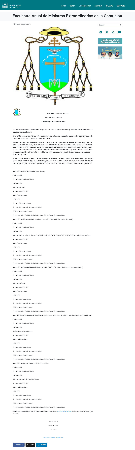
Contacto (121, 6)
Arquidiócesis (85, 6)
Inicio (63, 6)
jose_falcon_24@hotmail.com (64, 411)
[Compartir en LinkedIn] (41, 445)
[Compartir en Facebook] (19, 445)
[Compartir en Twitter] (30, 445)
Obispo (72, 6)
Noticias (98, 6)
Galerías (109, 6)
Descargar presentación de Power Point (53, 437)
